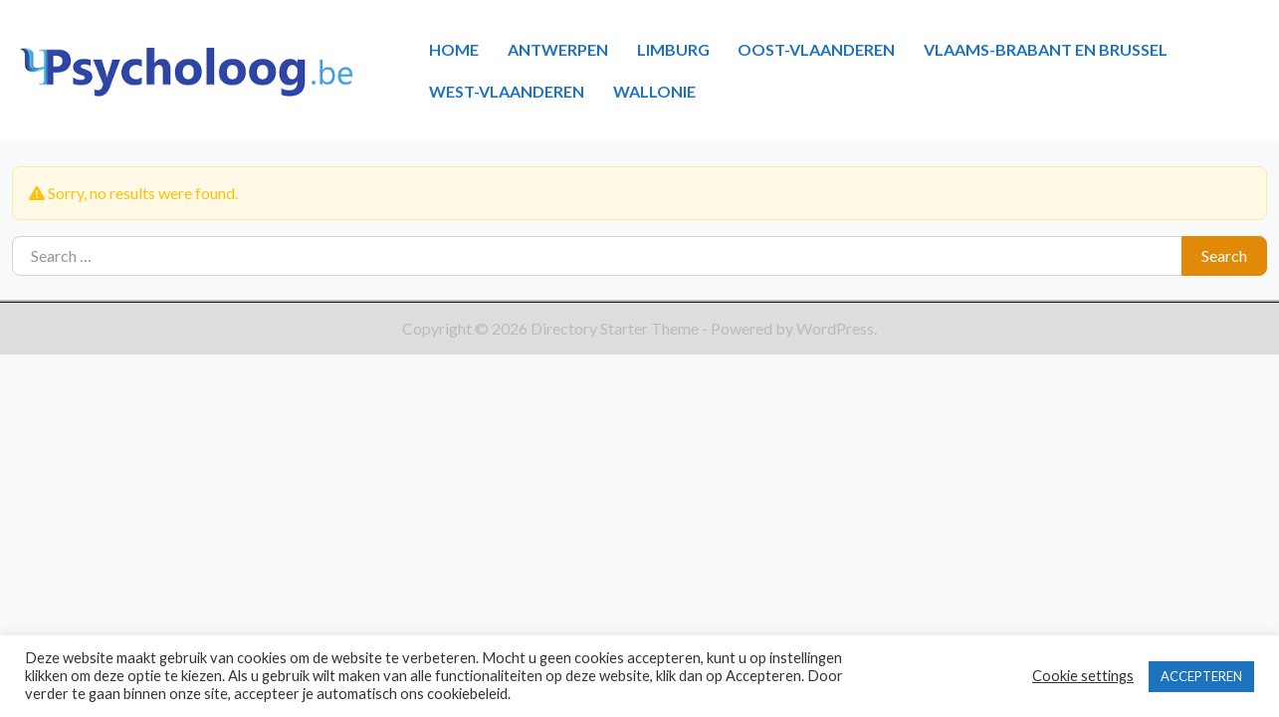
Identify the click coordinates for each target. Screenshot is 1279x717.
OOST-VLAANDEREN (816, 49)
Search (1224, 255)
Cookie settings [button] (1083, 675)
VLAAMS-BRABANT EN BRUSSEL (1046, 49)
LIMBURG (673, 49)
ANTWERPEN (558, 49)
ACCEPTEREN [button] (1201, 676)
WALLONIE (654, 91)
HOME (454, 49)
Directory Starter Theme (616, 328)
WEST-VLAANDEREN (506, 91)
